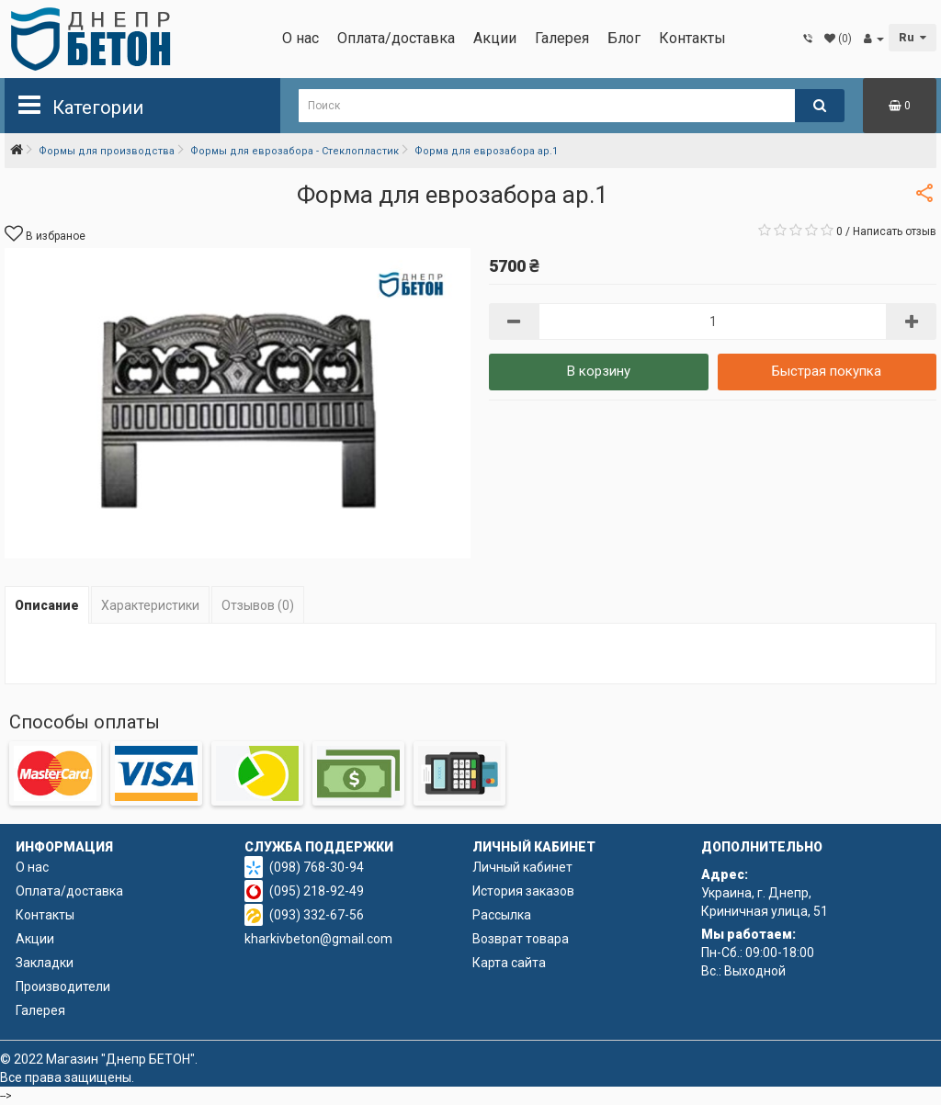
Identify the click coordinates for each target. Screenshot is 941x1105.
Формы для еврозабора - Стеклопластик (294, 151)
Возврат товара (520, 938)
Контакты (692, 38)
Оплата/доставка (396, 38)
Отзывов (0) (257, 605)
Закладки (45, 962)
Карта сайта (509, 962)
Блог (624, 38)
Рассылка (501, 915)
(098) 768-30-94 (316, 867)
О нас (300, 38)
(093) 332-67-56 (316, 915)
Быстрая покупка (826, 371)
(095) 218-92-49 (316, 891)
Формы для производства (107, 151)
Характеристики (150, 605)
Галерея (562, 38)
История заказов (523, 891)
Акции (494, 38)
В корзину (598, 371)
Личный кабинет (522, 867)
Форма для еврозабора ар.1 (486, 151)
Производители (63, 986)
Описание (47, 605)
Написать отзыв (894, 231)
